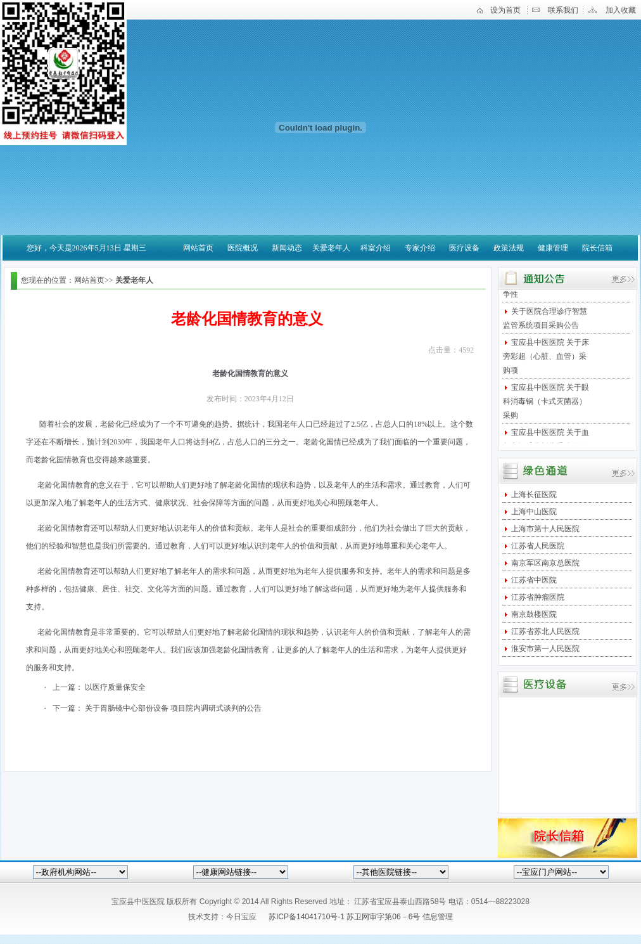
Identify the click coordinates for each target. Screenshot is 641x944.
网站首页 (198, 247)
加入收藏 (621, 10)
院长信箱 (597, 247)
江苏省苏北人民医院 (544, 631)
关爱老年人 (331, 247)
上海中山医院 (533, 511)
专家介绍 (420, 247)
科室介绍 (375, 247)
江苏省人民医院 (536, 545)
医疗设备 (464, 247)
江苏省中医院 (533, 580)
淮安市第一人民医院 (544, 648)
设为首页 (505, 10)
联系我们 (563, 10)
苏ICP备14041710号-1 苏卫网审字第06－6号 (345, 916)
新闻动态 (287, 247)
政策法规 (508, 247)
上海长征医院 (533, 494)
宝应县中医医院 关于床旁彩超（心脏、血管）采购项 (546, 358)
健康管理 (553, 247)
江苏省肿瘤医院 (536, 597)
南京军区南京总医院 (544, 563)
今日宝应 (241, 916)
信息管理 (437, 916)
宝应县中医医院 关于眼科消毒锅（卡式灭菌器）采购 (546, 403)
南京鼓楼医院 (533, 614)
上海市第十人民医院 (544, 528)
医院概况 (242, 247)
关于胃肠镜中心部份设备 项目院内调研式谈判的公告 (173, 708)
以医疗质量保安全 (115, 687)
